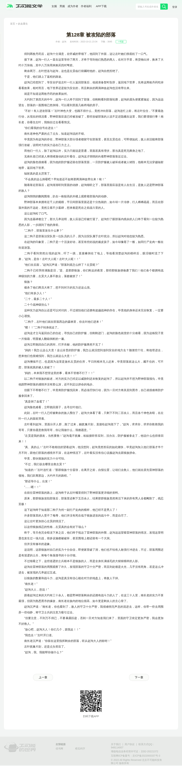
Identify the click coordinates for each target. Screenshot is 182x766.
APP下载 (101, 6)
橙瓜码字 (80, 748)
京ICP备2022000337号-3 (146, 755)
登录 (174, 7)
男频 (62, 6)
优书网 (59, 748)
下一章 (139, 677)
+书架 (121, 41)
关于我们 (116, 744)
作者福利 (86, 6)
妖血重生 (23, 23)
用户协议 (130, 744)
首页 (12, 23)
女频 (54, 6)
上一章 (43, 677)
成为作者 (73, 6)
